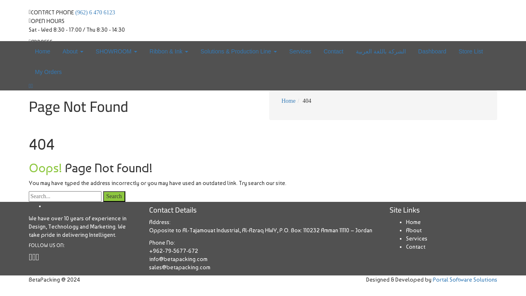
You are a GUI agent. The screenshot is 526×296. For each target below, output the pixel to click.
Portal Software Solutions (465, 279)
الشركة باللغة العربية (381, 51)
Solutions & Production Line (239, 51)
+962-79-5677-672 (173, 250)
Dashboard (432, 51)
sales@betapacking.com (179, 267)
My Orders (48, 72)
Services (300, 51)
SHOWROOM (116, 51)
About (72, 51)
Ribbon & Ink (169, 51)
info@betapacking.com (178, 259)
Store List (471, 51)
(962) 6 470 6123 (95, 12)
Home (42, 51)
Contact (333, 51)
